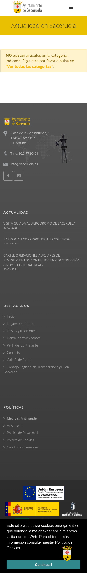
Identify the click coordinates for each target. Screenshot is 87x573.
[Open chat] (67, 553)
